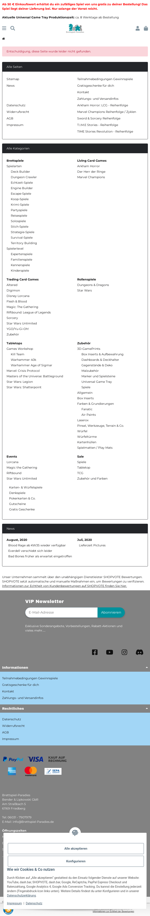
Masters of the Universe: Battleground (35, 376)
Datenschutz (34, 903)
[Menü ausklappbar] (4, 28)
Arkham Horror (88, 166)
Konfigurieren (75, 861)
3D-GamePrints (88, 349)
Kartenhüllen (86, 442)
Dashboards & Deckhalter (100, 360)
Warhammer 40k (23, 360)
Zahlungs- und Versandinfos (97, 99)
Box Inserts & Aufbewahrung (102, 354)
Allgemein (84, 393)
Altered (12, 285)
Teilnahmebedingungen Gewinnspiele (105, 79)
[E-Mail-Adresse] (61, 612)
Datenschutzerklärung (21, 895)
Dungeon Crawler (24, 177)
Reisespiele (19, 215)
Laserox (82, 420)
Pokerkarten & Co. (22, 498)
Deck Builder (20, 172)
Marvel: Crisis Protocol (23, 371)
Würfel (82, 431)
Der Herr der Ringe (91, 172)
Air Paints (88, 415)
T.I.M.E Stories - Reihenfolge (97, 125)
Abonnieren (111, 612)
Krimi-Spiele (20, 204)
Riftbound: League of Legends (29, 312)
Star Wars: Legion (20, 382)
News (11, 85)
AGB (10, 118)
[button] (138, 28)
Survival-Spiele (22, 237)
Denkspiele (16, 493)
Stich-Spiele (19, 226)
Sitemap (13, 79)
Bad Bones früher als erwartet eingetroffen (40, 556)
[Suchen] (12, 28)
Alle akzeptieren (75, 848)
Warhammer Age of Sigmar (31, 365)
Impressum (14, 903)
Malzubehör (90, 371)
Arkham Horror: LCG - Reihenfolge (102, 105)
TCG (80, 473)
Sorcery (12, 318)
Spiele (85, 387)
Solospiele (18, 221)
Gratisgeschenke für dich (95, 85)
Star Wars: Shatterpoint (24, 387)
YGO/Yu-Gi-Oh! (18, 329)
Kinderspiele (20, 270)
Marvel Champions (91, 177)
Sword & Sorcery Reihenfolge (98, 118)
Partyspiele (19, 210)
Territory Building (24, 243)
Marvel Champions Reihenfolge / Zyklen (106, 112)
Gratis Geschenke (21, 509)
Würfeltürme (87, 437)
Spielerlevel (15, 248)
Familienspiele (21, 259)
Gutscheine (17, 504)
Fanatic (86, 409)
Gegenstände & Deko (97, 365)
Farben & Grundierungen (95, 404)
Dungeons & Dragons (93, 285)
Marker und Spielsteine (98, 376)
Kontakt (83, 92)
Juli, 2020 (84, 540)
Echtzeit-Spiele (22, 183)
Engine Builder (22, 188)
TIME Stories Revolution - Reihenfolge (105, 131)
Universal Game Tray (96, 382)
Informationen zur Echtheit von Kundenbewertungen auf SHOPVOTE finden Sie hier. (64, 586)
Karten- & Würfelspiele (25, 487)
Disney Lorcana (18, 296)
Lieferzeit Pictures (92, 545)
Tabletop (83, 467)
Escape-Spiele (21, 194)
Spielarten (14, 166)
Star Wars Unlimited (22, 323)
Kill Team (17, 354)
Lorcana (12, 462)
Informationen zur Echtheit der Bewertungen (113, 911)
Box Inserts (85, 398)
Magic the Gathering (22, 467)
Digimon (13, 290)
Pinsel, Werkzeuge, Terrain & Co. (100, 426)
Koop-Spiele (20, 199)
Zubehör (13, 334)
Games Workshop (20, 349)
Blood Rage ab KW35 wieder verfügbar (37, 545)
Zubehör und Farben (92, 478)
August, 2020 (17, 540)
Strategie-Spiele (22, 232)
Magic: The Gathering (22, 307)
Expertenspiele (21, 254)
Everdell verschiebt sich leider (30, 551)
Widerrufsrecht (18, 112)
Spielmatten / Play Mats (95, 448)
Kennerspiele (20, 265)
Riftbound (14, 473)
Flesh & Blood (17, 301)
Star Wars (84, 290)
